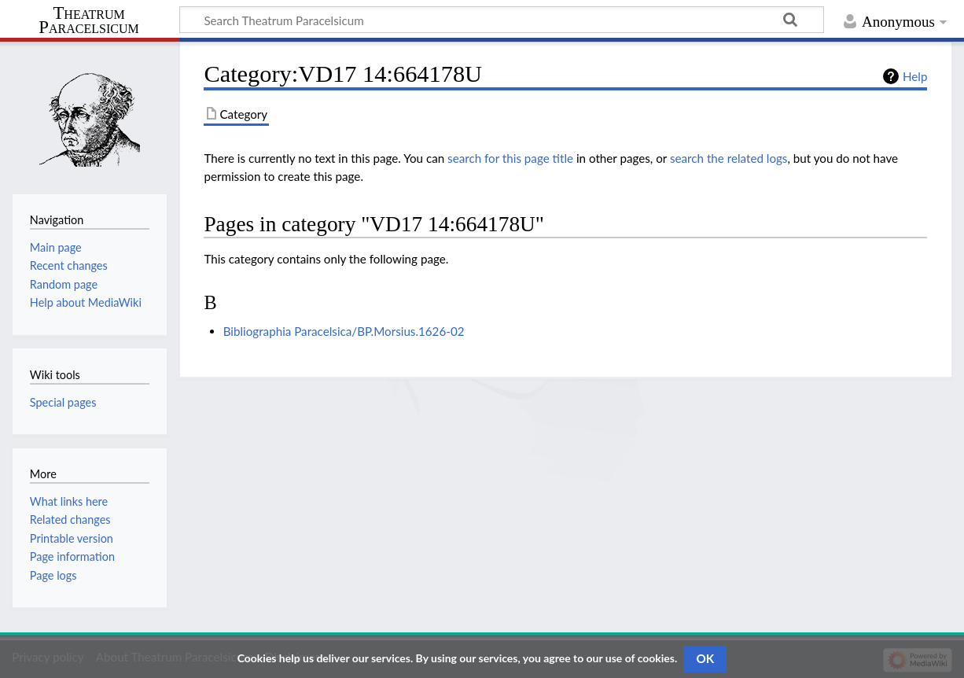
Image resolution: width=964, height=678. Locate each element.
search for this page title (510, 158)
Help (915, 76)
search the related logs (729, 158)
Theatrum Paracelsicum (88, 20)
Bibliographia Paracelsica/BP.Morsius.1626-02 (344, 331)
